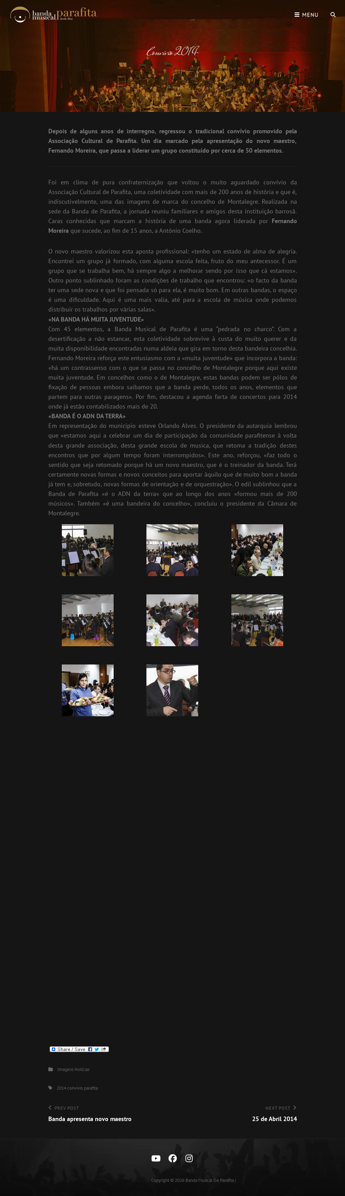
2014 (61, 1088)
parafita (91, 1088)
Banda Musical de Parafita (209, 1180)
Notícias (82, 1069)
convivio (75, 1088)
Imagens (65, 1069)
